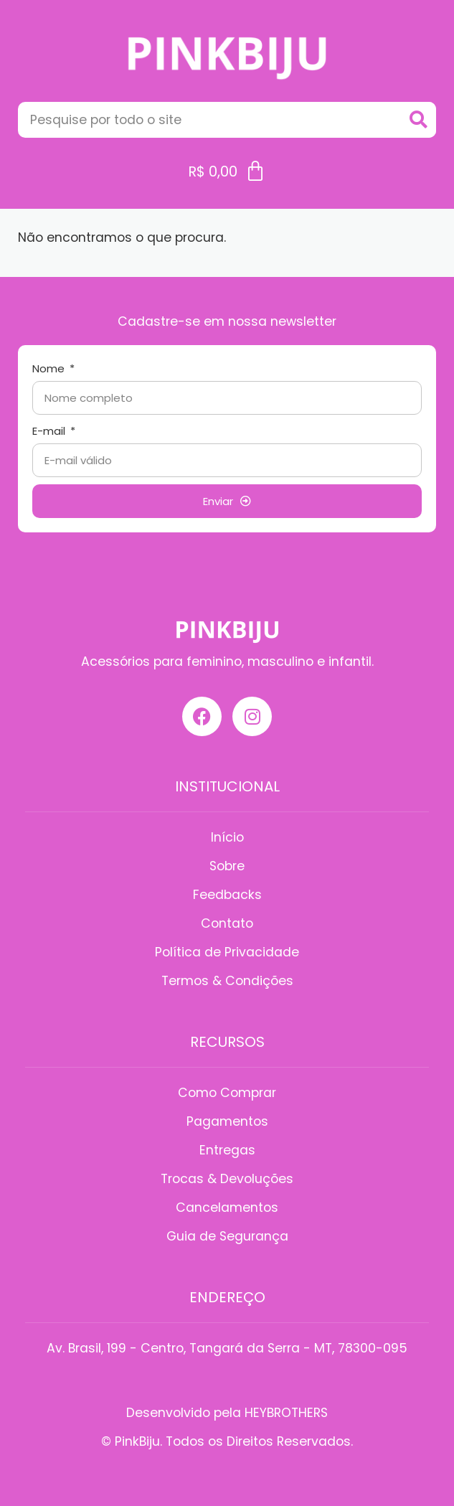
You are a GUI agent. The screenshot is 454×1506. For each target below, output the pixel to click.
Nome (49, 368)
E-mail (50, 430)
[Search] (418, 120)
